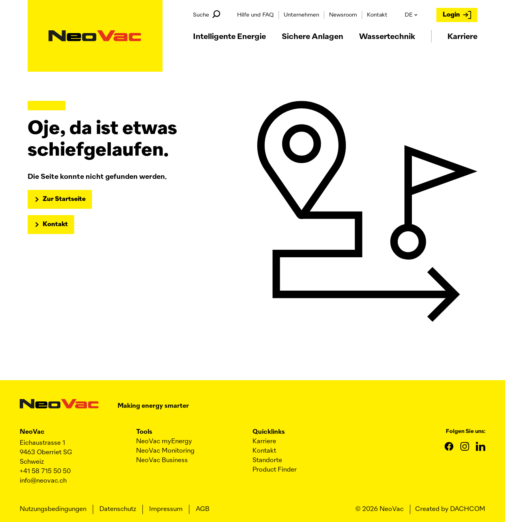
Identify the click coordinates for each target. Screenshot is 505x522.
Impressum (166, 509)
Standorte (267, 460)
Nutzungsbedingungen (53, 509)
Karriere (264, 441)
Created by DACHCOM (450, 509)
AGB (202, 509)
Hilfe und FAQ (255, 15)
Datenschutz (117, 509)
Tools (144, 432)
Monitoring (165, 451)
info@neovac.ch (43, 481)
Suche (206, 14)
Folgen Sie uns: (465, 431)
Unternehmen (301, 15)
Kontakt (377, 15)
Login (457, 15)
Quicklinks (268, 432)
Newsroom (343, 15)
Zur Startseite (64, 199)
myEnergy (164, 441)
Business (162, 460)
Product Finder (274, 470)
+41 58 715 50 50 (45, 471)
